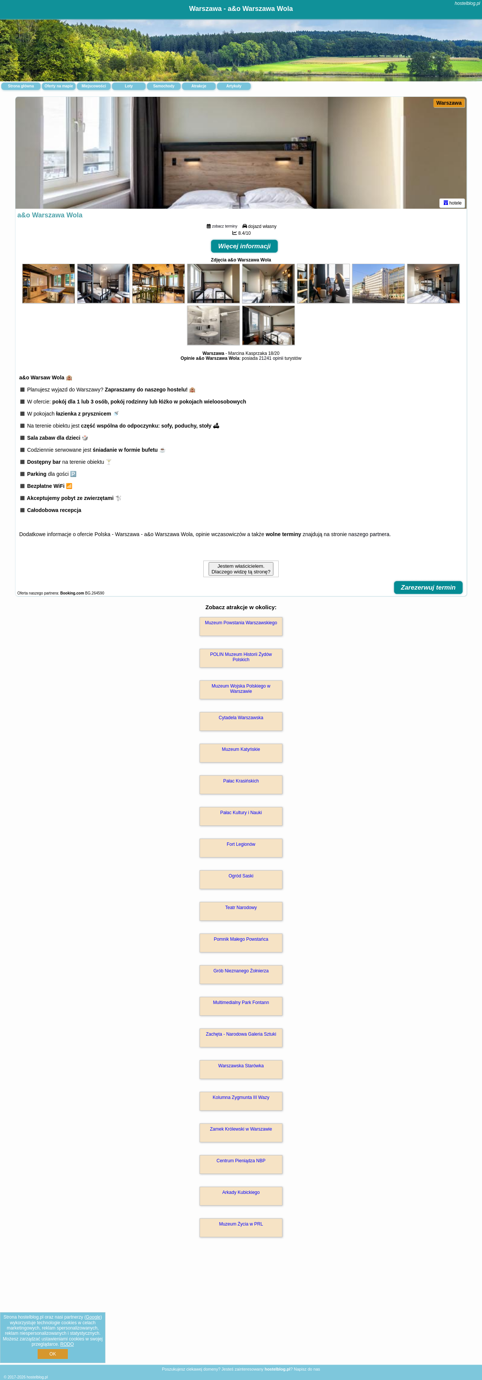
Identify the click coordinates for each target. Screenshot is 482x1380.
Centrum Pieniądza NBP (241, 1162)
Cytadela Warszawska (241, 718)
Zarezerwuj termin (428, 588)
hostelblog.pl (467, 3)
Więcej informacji (244, 247)
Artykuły (233, 86)
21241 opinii (271, 359)
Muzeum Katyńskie (241, 750)
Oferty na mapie (58, 86)
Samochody (164, 86)
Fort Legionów (241, 845)
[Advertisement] (241, 1309)
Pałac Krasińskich (241, 782)
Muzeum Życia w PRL (241, 1225)
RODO (67, 1344)
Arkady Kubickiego (240, 1193)
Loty (129, 86)
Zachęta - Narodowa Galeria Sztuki (241, 1035)
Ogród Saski (241, 877)
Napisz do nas (307, 1369)
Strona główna (21, 86)
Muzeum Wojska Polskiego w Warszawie (241, 690)
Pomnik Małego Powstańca (241, 940)
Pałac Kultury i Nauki (241, 813)
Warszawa (449, 103)
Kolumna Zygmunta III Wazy (241, 1098)
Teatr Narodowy (241, 908)
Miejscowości (94, 86)
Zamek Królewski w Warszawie (241, 1130)
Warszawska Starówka (241, 1067)
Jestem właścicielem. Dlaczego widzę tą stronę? (241, 570)
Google (93, 1317)
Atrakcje (198, 86)
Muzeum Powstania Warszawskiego (241, 624)
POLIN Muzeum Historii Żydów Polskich (241, 658)
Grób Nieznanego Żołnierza (241, 972)
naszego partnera (368, 535)
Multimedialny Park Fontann (241, 1003)
